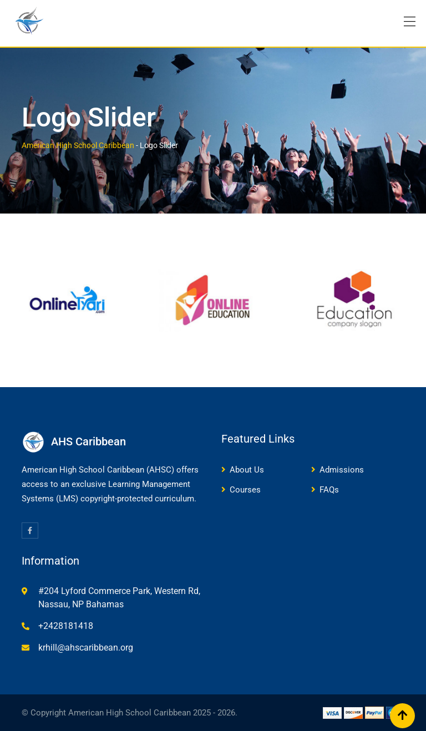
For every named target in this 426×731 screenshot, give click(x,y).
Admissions (342, 470)
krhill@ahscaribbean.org (85, 647)
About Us (247, 470)
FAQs (329, 490)
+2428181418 (65, 626)
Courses (245, 490)
